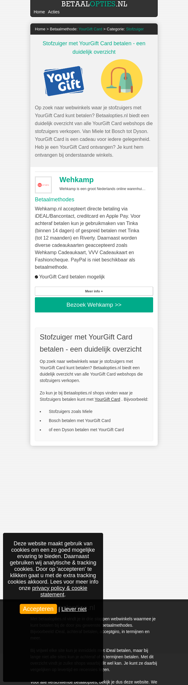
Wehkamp (76, 180)
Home (39, 11)
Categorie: (125, 29)
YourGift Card (107, 399)
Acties (53, 11)
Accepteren (38, 608)
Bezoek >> (93, 305)
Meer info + (94, 291)
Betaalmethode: (76, 29)
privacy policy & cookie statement (59, 591)
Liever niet (73, 609)
